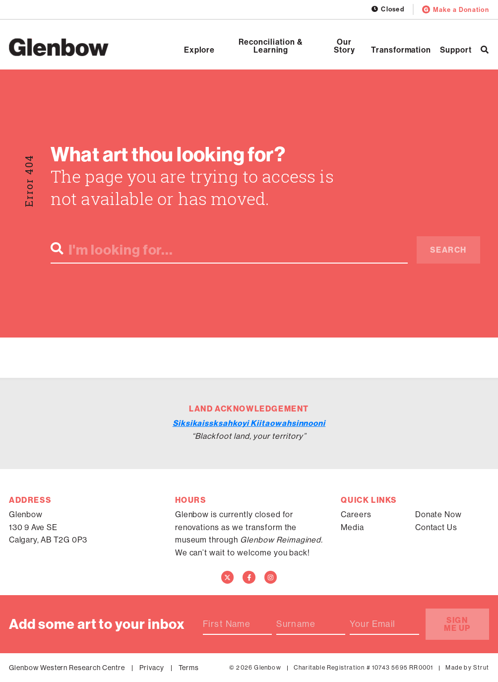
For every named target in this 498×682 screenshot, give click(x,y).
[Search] (485, 50)
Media (352, 527)
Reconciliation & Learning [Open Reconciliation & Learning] (271, 46)
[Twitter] (227, 577)
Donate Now (438, 514)
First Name (226, 623)
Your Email (372, 623)
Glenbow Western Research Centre (67, 667)
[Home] (59, 47)
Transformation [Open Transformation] (401, 50)
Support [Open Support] (456, 50)
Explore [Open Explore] (199, 50)
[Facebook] (249, 577)
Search (448, 250)
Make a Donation (455, 9)
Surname (295, 623)
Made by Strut (467, 667)
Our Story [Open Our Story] (344, 46)
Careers (356, 514)
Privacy (151, 667)
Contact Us (436, 527)
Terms (189, 667)
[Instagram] (270, 577)
